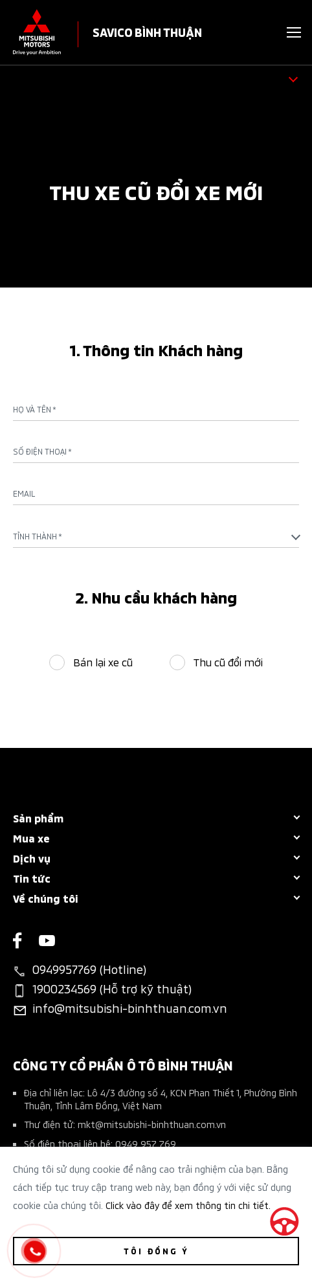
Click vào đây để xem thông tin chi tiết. (188, 1205)
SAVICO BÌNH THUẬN (147, 31)
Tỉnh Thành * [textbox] (37, 535)
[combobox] (156, 536)
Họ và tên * (34, 409)
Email (24, 493)
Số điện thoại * (42, 451)
